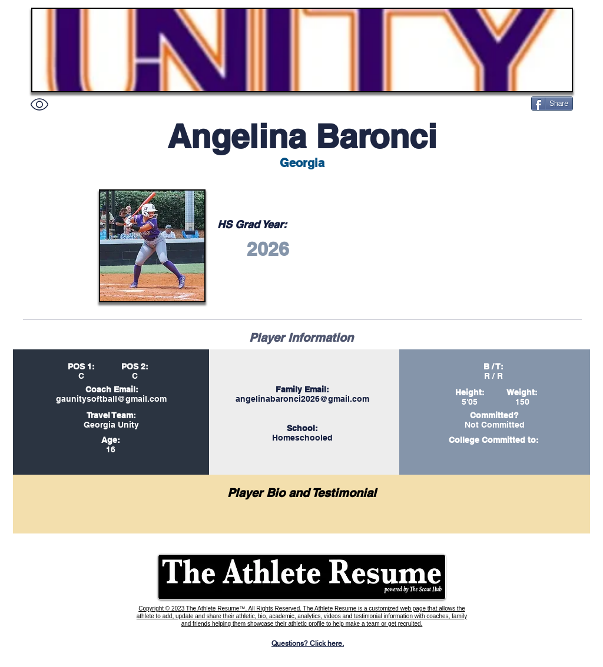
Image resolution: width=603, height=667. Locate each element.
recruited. (410, 624)
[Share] (552, 103)
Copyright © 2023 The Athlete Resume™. (193, 608)
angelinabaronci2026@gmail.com (302, 398)
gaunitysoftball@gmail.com (111, 398)
